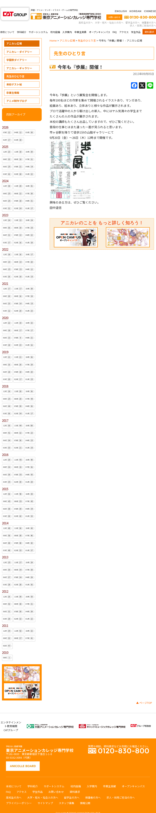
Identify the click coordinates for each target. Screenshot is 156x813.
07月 (30, 152)
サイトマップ (45, 795)
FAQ (115, 24)
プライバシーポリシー (19, 795)
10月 (30, 144)
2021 (5, 276)
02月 (7, 132)
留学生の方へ (132, 14)
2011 (5, 618)
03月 (30, 125)
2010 (5, 645)
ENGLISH (121, 3)
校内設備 (55, 24)
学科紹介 (21, 24)
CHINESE (150, 3)
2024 (5, 173)
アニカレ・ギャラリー (19, 60)
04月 (18, 125)
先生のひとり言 (15, 68)
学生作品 (136, 24)
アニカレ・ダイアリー (19, 44)
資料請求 (149, 24)
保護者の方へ (149, 14)
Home (53, 33)
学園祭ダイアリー (16, 52)
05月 (7, 125)
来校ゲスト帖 (14, 77)
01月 (18, 132)
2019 (5, 344)
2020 (5, 310)
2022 (5, 242)
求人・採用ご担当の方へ (143, 17)
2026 (5, 119)
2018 (5, 378)
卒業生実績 (80, 24)
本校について (7, 24)
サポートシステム (38, 24)
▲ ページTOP (144, 695)
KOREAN (135, 3)
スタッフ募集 (66, 795)
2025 (5, 139)
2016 (5, 447)
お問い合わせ (114, 9)
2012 (5, 584)
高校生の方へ (86, 14)
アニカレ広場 (14, 36)
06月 (7, 159)
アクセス (124, 24)
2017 (5, 413)
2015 (5, 481)
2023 (5, 207)
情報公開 (85, 795)
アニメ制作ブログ (16, 93)
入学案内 (67, 24)
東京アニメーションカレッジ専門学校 (39, 741)
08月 (18, 152)
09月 (7, 152)
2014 (5, 515)
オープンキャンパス (99, 24)
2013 (5, 549)
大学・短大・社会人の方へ (109, 14)
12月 (7, 144)
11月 (18, 144)
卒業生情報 (12, 85)
